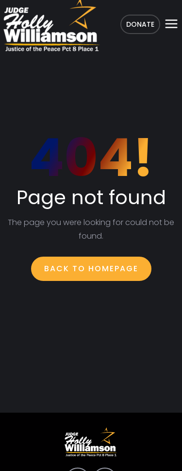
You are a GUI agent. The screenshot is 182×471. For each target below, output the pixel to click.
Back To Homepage (91, 268)
